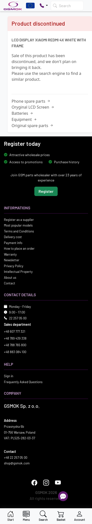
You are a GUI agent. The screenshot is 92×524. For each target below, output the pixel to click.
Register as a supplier (19, 220)
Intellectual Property (18, 272)
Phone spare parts (31, 101)
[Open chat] (63, 496)
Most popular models (18, 225)
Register (46, 191)
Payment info (13, 243)
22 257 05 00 (17, 318)
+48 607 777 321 (14, 331)
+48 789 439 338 (15, 338)
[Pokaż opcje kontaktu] (44, 5)
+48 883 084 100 (15, 352)
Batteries (23, 113)
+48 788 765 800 (15, 345)
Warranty (10, 254)
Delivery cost (13, 237)
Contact (9, 283)
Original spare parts (32, 125)
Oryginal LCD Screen (33, 107)
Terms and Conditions (19, 231)
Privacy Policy (13, 266)
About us (10, 277)
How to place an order (19, 248)
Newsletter (11, 260)
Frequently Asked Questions (23, 382)
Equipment (24, 119)
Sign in (8, 376)
